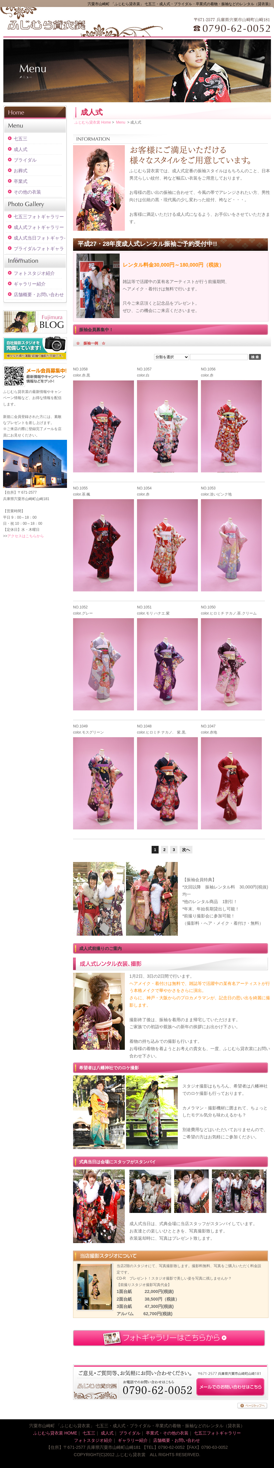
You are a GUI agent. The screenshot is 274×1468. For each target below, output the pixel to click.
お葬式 (20, 170)
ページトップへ (252, 1406)
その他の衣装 (27, 191)
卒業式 (20, 181)
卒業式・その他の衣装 (167, 1433)
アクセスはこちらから (25, 536)
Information (35, 261)
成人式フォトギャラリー (39, 227)
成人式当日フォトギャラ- (39, 237)
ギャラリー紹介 (30, 283)
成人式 (20, 149)
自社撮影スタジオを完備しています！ (35, 348)
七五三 (20, 138)
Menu (35, 126)
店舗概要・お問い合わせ (39, 294)
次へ (186, 849)
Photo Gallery (35, 204)
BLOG (35, 321)
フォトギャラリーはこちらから (169, 1338)
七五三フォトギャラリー (39, 216)
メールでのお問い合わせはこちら (230, 1387)
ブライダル (25, 160)
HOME (35, 112)
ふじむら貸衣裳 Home (93, 122)
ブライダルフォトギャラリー (39, 250)
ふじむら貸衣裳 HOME (55, 1433)
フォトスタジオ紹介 (34, 273)
